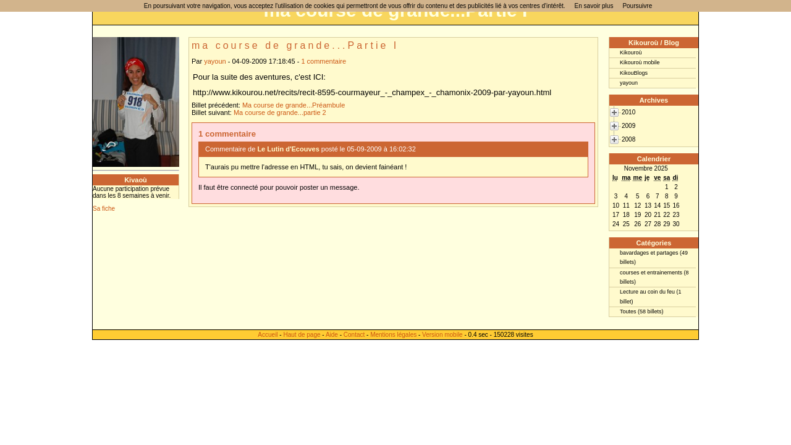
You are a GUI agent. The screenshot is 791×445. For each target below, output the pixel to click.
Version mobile (442, 334)
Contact (354, 334)
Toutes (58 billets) (642, 311)
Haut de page (301, 334)
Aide (332, 334)
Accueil (267, 334)
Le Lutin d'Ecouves (288, 149)
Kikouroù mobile (640, 62)
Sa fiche (104, 208)
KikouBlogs (634, 73)
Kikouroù (631, 52)
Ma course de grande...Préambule (293, 105)
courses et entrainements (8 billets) (654, 277)
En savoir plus (594, 5)
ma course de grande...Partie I (295, 45)
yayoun (215, 61)
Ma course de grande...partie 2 (280, 112)
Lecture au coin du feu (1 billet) (651, 296)
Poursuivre (637, 5)
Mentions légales (393, 334)
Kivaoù (135, 180)
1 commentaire (323, 61)
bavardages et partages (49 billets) (654, 257)
